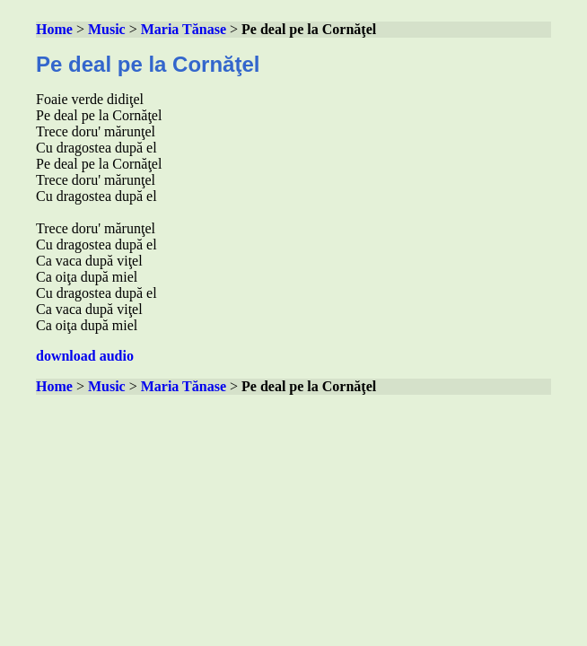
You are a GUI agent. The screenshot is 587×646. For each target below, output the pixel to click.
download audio (85, 355)
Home (54, 29)
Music (107, 29)
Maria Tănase (183, 29)
